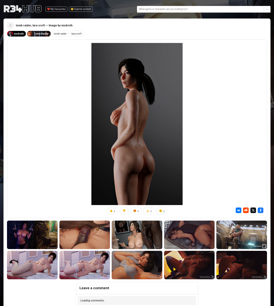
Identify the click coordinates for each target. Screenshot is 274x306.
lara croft (76, 33)
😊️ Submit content (81, 9)
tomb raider (60, 33)
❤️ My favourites (56, 9)
